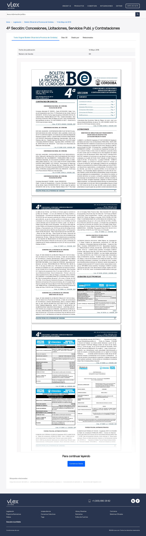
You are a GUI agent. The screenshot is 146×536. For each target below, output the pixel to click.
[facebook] (138, 501)
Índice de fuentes (81, 517)
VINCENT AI (66, 6)
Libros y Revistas (80, 511)
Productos (79, 6)
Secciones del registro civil (92, 482)
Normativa (78, 514)
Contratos (113, 511)
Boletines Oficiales (116, 514)
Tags (42, 517)
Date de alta (132, 6)
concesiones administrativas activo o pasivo (45, 482)
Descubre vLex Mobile (13, 522)
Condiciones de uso (12, 530)
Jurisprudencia (46, 511)
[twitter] (133, 501)
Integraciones (106, 6)
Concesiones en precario (71, 482)
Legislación (10, 511)
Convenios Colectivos (48, 514)
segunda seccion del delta (19, 482)
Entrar (119, 6)
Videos (8, 517)
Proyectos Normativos (13, 514)
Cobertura (92, 6)
